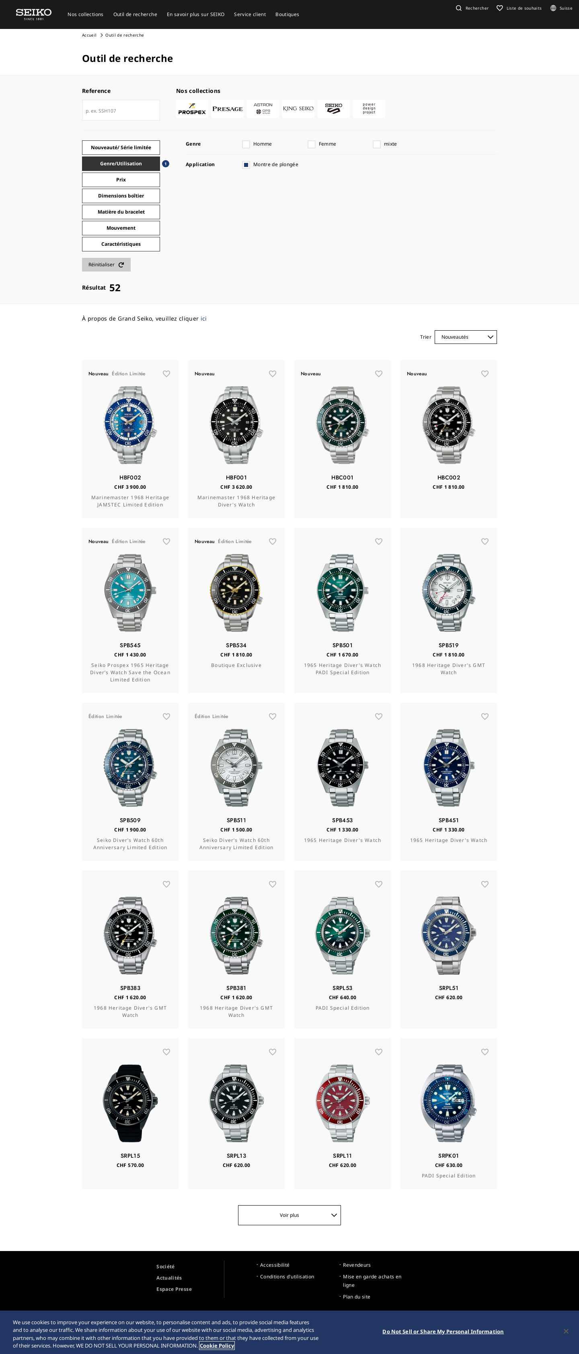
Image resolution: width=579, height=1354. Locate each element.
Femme (328, 143)
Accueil (89, 35)
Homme (262, 143)
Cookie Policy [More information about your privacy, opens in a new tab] (217, 1347)
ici (204, 318)
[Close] (566, 1333)
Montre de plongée (275, 164)
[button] (471, 8)
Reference (96, 91)
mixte (390, 143)
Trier (425, 336)
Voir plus (308, 1215)
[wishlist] (166, 373)
